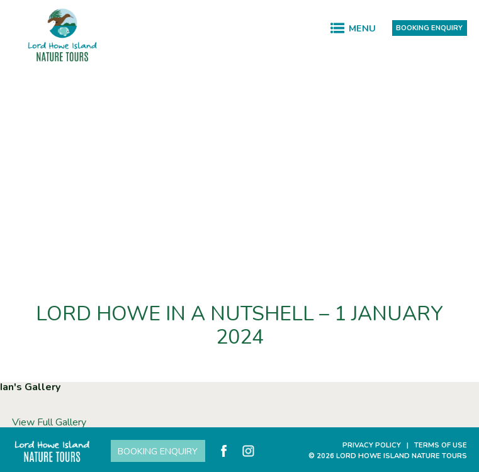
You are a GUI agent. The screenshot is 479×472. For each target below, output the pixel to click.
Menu (362, 28)
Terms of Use (440, 445)
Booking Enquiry (429, 28)
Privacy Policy (371, 445)
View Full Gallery (49, 422)
